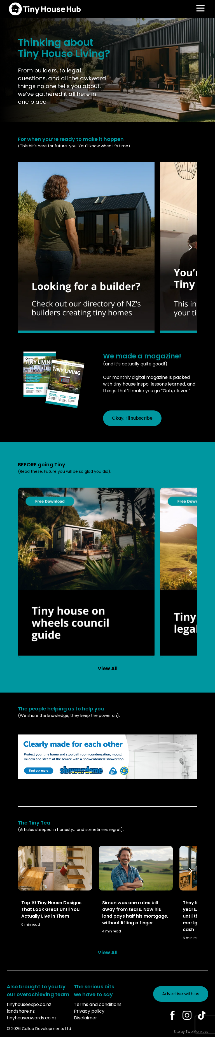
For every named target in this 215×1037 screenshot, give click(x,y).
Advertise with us (180, 994)
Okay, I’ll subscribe (132, 418)
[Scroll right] (191, 247)
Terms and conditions (97, 1004)
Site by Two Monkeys (191, 1031)
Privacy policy (89, 1011)
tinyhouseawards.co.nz (32, 1018)
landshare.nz (21, 1011)
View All (108, 668)
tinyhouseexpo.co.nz (29, 1004)
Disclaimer (85, 1018)
